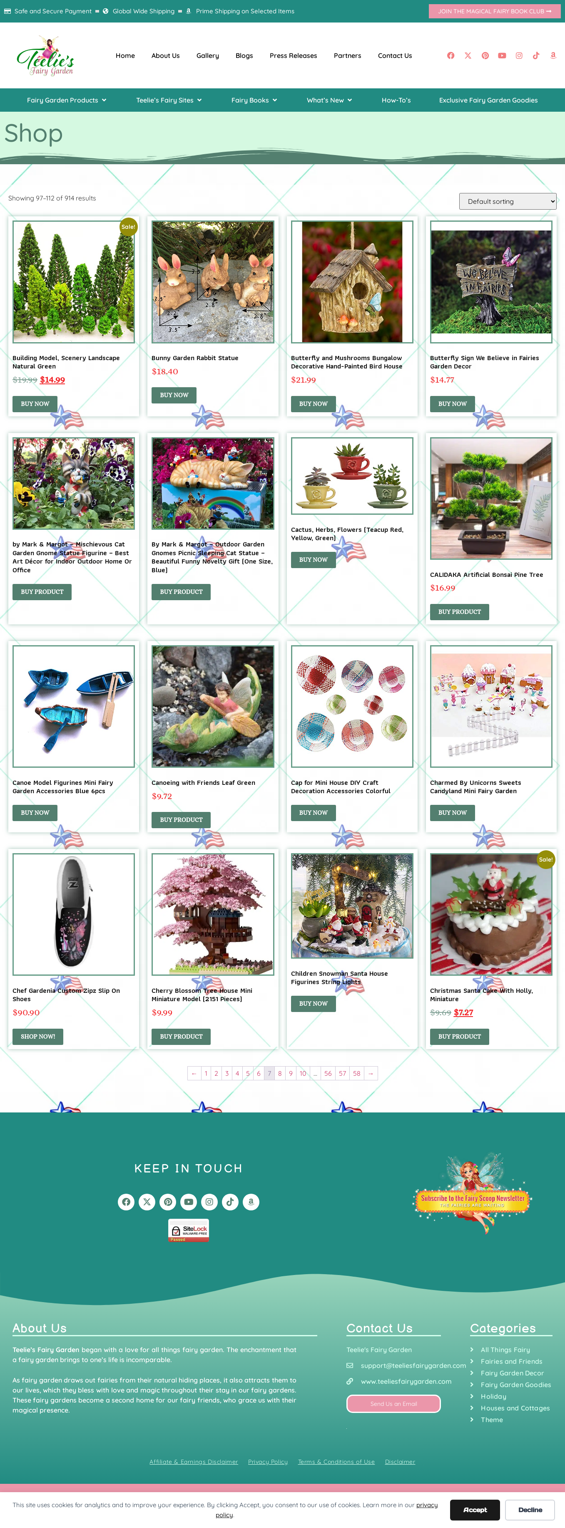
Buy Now (35, 404)
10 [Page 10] (303, 1073)
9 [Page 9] (291, 1073)
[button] (67, 100)
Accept (475, 1510)
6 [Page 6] (259, 1073)
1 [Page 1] (206, 1073)
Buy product (42, 592)
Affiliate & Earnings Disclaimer (193, 1461)
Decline (530, 1510)
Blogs (244, 55)
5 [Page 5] (248, 1073)
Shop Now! (38, 1036)
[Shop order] (508, 201)
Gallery (208, 55)
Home (125, 55)
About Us (166, 55)
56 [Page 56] (328, 1073)
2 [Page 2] (216, 1073)
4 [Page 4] (237, 1073)
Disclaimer (400, 1461)
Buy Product (181, 820)
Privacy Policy (268, 1461)
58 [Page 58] (357, 1073)
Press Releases (293, 55)
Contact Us (395, 55)
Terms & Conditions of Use (336, 1461)
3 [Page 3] (227, 1073)
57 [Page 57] (342, 1073)
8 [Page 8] (280, 1073)
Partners (347, 55)
